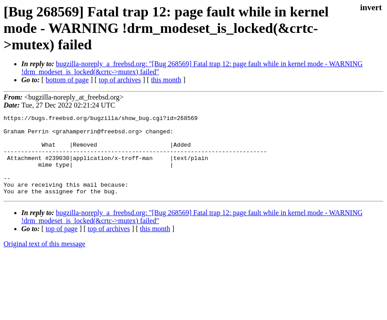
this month (166, 80)
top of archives (120, 80)
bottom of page (67, 80)
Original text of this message (44, 260)
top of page (62, 244)
